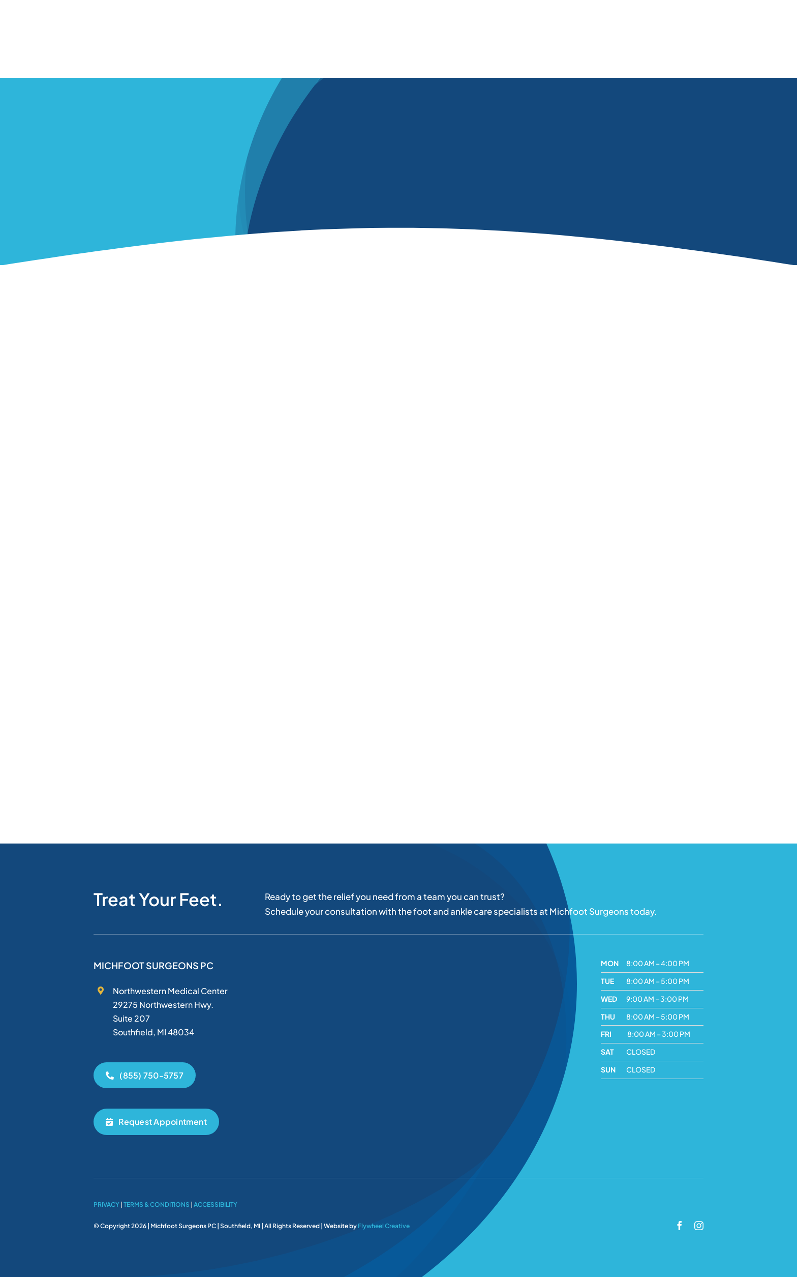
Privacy (106, 1204)
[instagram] (698, 1225)
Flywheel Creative (384, 1226)
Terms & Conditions (157, 1204)
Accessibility (215, 1204)
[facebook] (679, 1225)
